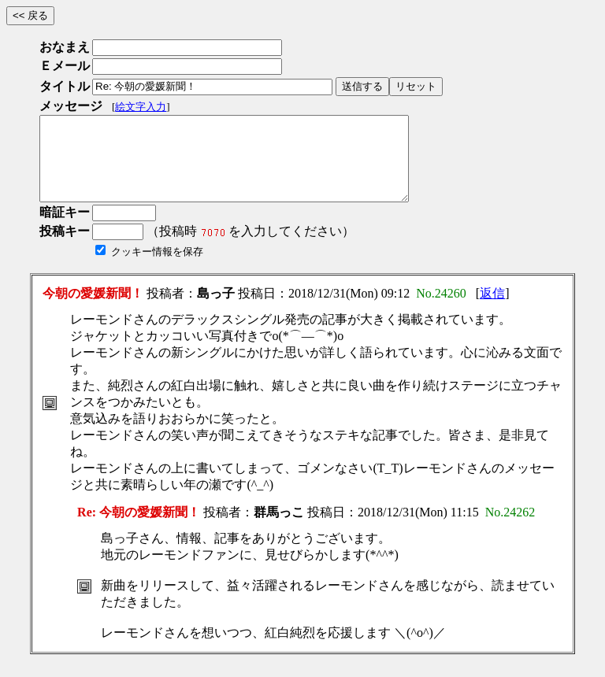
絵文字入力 (140, 107)
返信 (492, 309)
